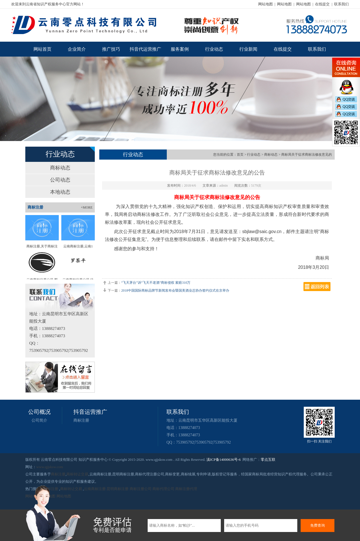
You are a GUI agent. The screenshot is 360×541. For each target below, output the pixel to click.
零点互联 (268, 459)
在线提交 (322, 4)
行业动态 (214, 49)
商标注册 (81, 420)
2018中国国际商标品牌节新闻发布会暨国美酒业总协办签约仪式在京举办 (175, 290)
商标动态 (60, 168)
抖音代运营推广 (145, 49)
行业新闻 (248, 49)
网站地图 (265, 4)
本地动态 (60, 192)
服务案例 (180, 49)
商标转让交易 (77, 474)
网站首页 (42, 49)
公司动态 (60, 180)
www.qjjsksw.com (49, 467)
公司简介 (39, 420)
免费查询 (317, 525)
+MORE (87, 207)
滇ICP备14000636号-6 (223, 459)
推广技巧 (111, 49)
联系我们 (341, 4)
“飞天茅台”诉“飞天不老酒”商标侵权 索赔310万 (155, 283)
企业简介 (77, 49)
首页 (240, 155)
